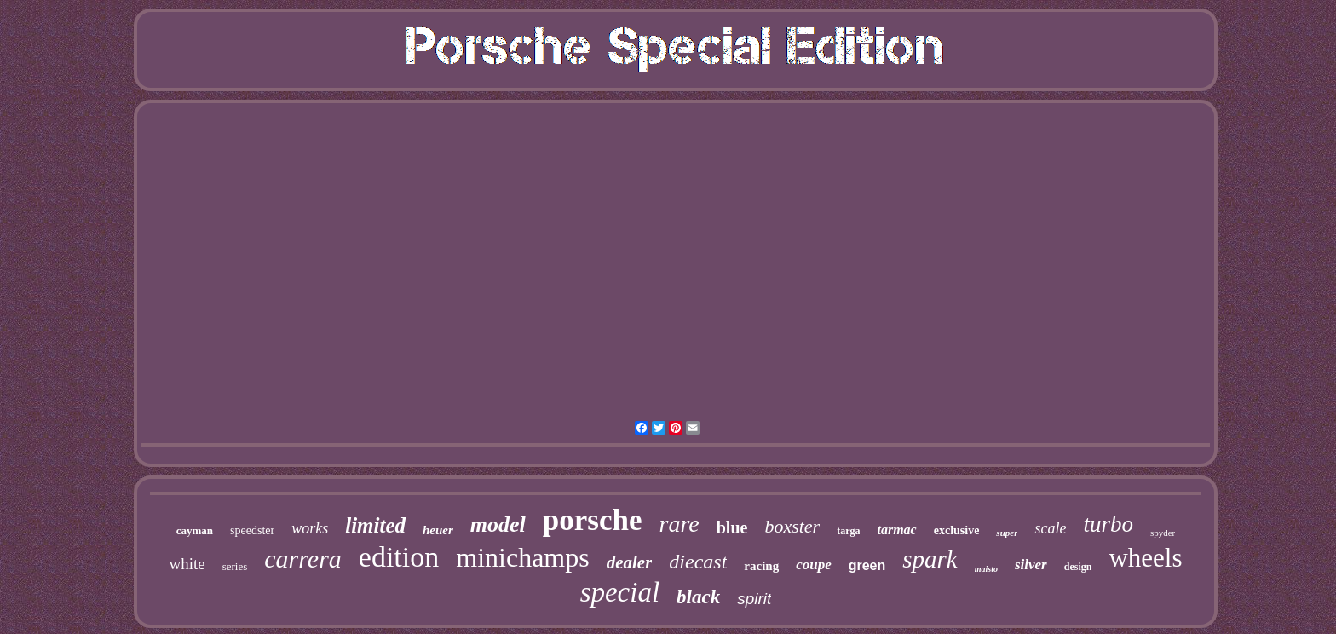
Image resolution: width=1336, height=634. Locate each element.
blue (732, 527)
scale (1050, 528)
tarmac (896, 529)
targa (848, 531)
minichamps (522, 557)
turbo (1108, 524)
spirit (754, 599)
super (1006, 532)
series (235, 566)
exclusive (957, 530)
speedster (252, 530)
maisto (986, 568)
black (698, 597)
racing (761, 566)
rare (679, 523)
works (309, 528)
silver (1031, 564)
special (619, 592)
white (186, 564)
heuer (438, 530)
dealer (630, 562)
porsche (592, 520)
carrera (303, 559)
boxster (792, 526)
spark (929, 559)
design (1078, 567)
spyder (1162, 532)
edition (399, 557)
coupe (814, 564)
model (498, 524)
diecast (698, 561)
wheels (1145, 558)
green (867, 565)
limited (375, 525)
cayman (194, 530)
